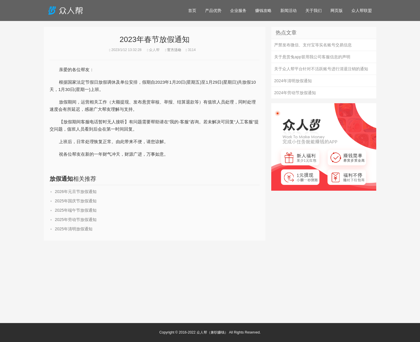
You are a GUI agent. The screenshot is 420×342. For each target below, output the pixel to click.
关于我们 (313, 10)
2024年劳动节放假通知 (295, 92)
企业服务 (238, 10)
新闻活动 (288, 10)
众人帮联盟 (361, 10)
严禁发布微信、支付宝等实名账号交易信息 (313, 45)
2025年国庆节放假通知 (76, 201)
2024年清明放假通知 (293, 80)
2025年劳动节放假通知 (76, 219)
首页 (192, 10)
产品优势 (213, 10)
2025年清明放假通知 (73, 229)
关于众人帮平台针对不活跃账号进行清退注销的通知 (321, 68)
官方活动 (174, 50)
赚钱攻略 (263, 10)
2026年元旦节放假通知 (76, 191)
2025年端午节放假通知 (76, 210)
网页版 (336, 10)
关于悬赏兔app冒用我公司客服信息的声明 (312, 57)
